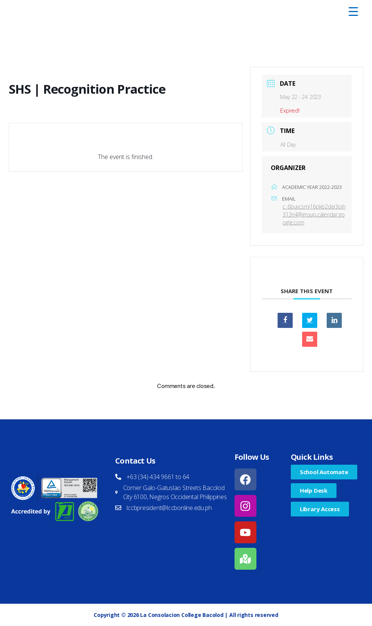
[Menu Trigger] (353, 11)
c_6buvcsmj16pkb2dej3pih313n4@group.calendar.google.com (313, 214)
